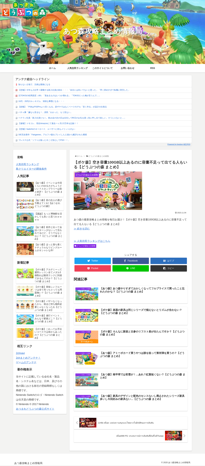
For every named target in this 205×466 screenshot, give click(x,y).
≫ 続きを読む (82, 228)
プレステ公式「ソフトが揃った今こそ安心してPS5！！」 (44, 140)
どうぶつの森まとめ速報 (85, 246)
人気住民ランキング (27, 164)
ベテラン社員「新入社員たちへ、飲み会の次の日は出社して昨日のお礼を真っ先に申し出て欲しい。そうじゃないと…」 (72, 118)
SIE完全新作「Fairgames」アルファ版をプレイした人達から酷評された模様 (52, 134)
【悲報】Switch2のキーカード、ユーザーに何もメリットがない (46, 129)
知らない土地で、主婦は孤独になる (34, 84)
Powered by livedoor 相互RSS (178, 144)
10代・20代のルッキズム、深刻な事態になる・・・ (41, 101)
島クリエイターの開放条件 (31, 168)
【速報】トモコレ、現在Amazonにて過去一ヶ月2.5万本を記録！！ (48, 123)
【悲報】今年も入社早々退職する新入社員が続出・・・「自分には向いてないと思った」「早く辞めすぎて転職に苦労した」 (74, 90)
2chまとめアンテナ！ (28, 357)
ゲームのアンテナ (26, 362)
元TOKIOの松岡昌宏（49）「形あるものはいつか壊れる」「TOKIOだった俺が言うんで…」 (59, 95)
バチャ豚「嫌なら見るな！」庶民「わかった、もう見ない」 (45, 112)
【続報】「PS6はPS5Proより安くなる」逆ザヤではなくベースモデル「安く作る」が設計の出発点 (62, 107)
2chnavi (20, 353)
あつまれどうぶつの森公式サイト (35, 408)
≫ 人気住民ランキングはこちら (92, 241)
